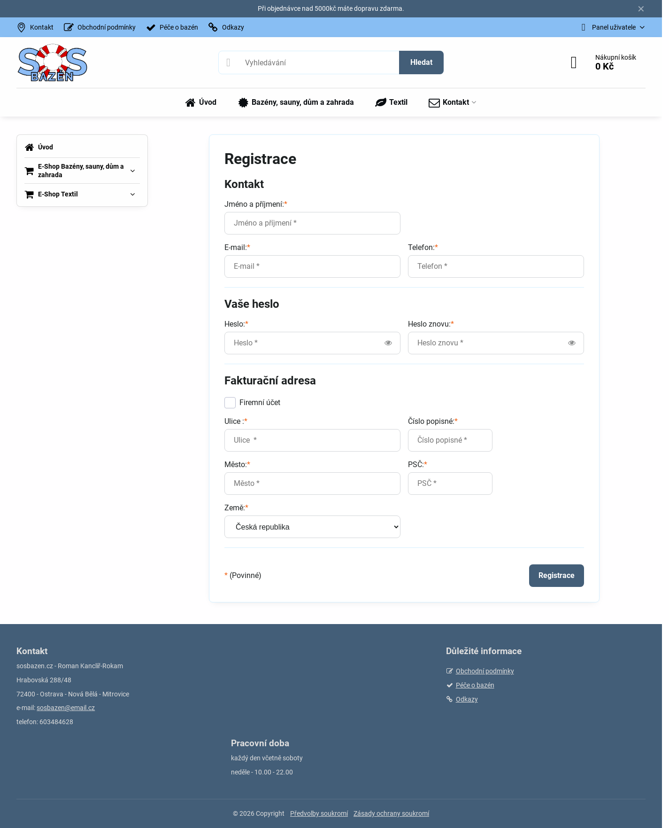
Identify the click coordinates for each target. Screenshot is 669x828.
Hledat (421, 62)
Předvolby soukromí (319, 813)
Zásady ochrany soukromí (391, 813)
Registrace (556, 575)
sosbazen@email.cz (66, 707)
